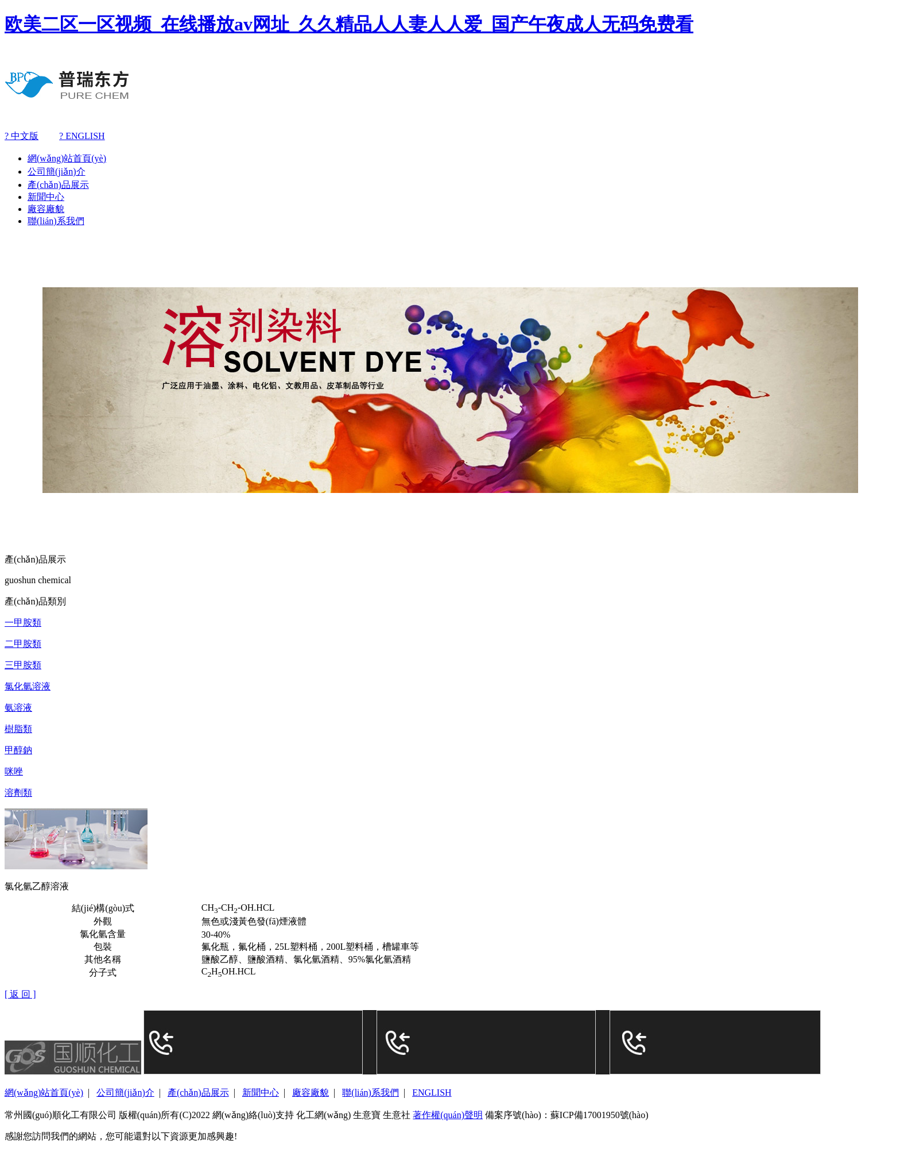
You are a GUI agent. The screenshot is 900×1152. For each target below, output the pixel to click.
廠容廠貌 (46, 209)
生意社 (396, 1115)
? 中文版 (21, 136)
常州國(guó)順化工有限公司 (61, 1115)
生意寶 (367, 1115)
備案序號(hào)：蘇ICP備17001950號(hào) (566, 1115)
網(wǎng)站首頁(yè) (67, 158)
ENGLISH (431, 1092)
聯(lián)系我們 (56, 221)
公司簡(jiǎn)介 (57, 171)
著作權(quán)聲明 (448, 1115)
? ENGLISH (82, 136)
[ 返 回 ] (20, 994)
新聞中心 (46, 197)
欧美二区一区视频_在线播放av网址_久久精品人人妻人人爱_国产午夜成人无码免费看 (349, 24)
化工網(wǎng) (323, 1115)
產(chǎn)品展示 (58, 185)
